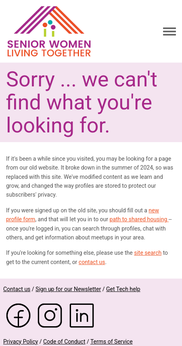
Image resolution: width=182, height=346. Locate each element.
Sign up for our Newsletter (68, 289)
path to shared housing (139, 219)
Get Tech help (123, 289)
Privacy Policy (20, 341)
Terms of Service (111, 341)
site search (147, 253)
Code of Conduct (64, 341)
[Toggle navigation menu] (169, 32)
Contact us (16, 289)
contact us (92, 262)
